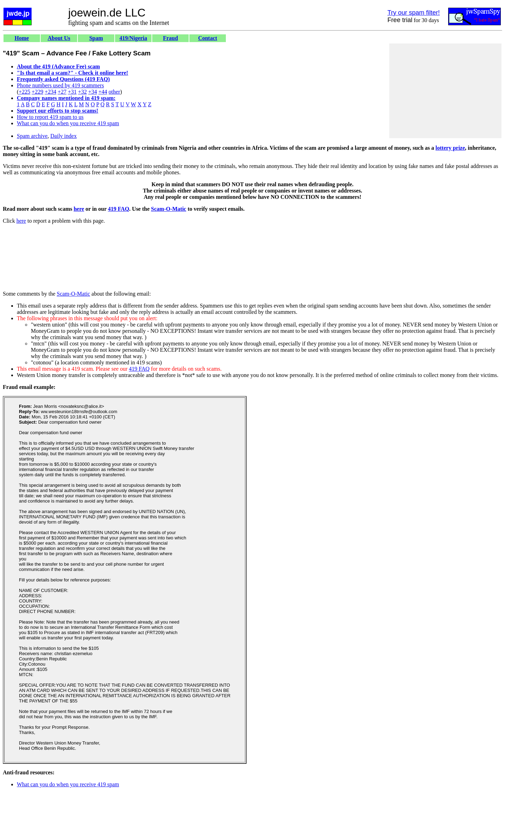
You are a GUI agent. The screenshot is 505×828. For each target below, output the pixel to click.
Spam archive (32, 136)
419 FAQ (118, 209)
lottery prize (450, 148)
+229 (37, 92)
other (114, 92)
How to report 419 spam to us (50, 117)
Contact (207, 38)
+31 (72, 92)
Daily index (63, 136)
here (79, 209)
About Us (59, 38)
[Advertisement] (445, 91)
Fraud (170, 38)
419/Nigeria (133, 38)
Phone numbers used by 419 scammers (60, 85)
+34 (92, 92)
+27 (62, 92)
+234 (50, 92)
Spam (96, 38)
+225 (24, 92)
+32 (82, 92)
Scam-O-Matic (168, 209)
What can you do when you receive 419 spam (68, 123)
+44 (103, 92)
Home (22, 38)
